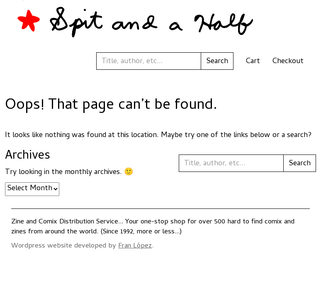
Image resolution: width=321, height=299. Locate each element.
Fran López (135, 246)
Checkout (288, 62)
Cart (253, 62)
